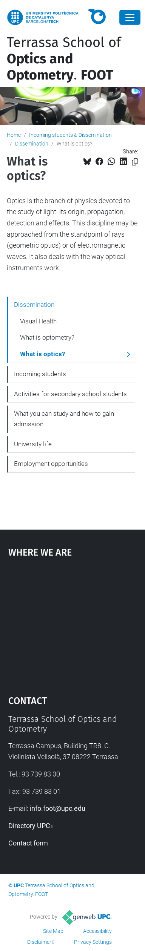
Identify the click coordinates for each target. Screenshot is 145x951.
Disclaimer (39, 942)
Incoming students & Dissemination (70, 135)
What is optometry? (47, 337)
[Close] (129, 17)
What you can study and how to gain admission (64, 419)
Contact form (28, 843)
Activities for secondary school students (70, 394)
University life (33, 444)
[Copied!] (135, 162)
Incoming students (40, 374)
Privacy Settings (93, 942)
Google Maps (72, 622)
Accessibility (97, 931)
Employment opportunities (51, 463)
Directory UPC (29, 826)
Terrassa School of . (64, 58)
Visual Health (38, 321)
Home (14, 135)
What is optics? (42, 354)
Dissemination (31, 144)
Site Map (53, 931)
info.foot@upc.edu (57, 808)
